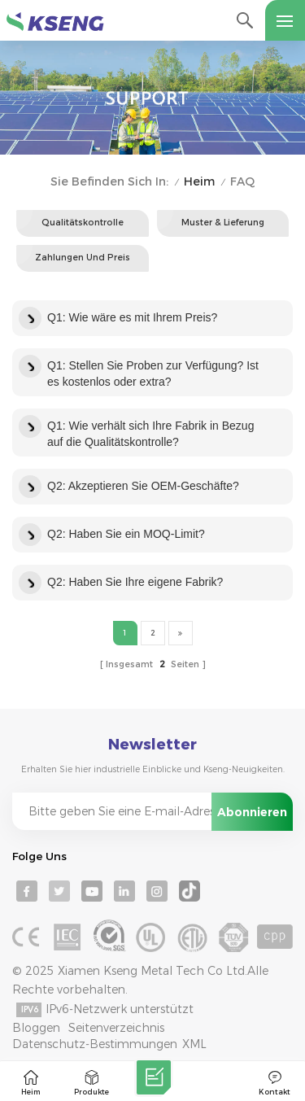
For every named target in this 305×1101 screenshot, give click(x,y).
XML (194, 1044)
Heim (199, 182)
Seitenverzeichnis (116, 1027)
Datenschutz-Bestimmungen (94, 1044)
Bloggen (36, 1027)
